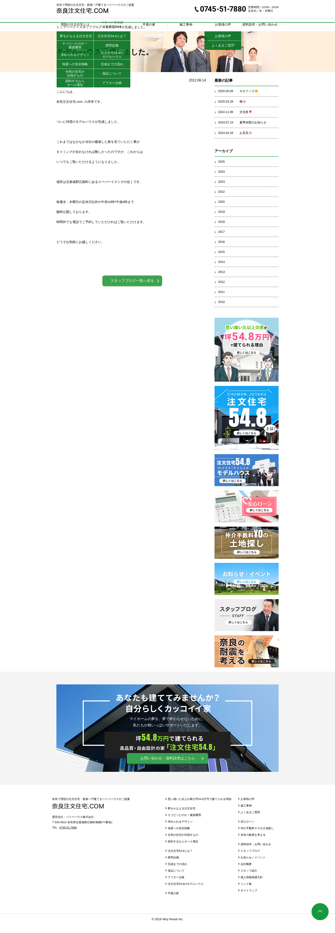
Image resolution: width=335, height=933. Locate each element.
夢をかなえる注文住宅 (181, 817)
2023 (221, 190)
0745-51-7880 (220, 9)
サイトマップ (249, 899)
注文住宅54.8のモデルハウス (186, 892)
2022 (221, 200)
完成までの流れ (177, 872)
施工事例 (185, 24)
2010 (221, 310)
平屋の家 (149, 24)
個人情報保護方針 (252, 885)
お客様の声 (247, 807)
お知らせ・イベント (247, 587)
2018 (221, 230)
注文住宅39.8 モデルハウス (247, 479)
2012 (221, 290)
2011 (221, 300)
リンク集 (246, 892)
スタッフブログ (247, 624)
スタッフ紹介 (249, 879)
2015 (221, 260)
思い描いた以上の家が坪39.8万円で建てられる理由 (247, 358)
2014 (221, 270)
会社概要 (246, 872)
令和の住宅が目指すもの (183, 843)
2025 (221, 170)
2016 (221, 250)
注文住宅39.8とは (247, 426)
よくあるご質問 (250, 820)
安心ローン (247, 515)
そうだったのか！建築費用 (184, 823)
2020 (221, 210)
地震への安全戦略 (179, 836)
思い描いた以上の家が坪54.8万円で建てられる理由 (199, 807)
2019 (221, 220)
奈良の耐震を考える (247, 660)
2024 (221, 180)
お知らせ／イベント (253, 866)
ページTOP (320, 911)
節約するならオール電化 (183, 850)
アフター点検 (176, 885)
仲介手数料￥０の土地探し (247, 551)
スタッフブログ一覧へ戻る (132, 289)
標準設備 (173, 866)
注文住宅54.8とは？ (180, 859)
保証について (176, 879)
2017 (221, 240)
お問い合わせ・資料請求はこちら (167, 767)
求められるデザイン (180, 830)
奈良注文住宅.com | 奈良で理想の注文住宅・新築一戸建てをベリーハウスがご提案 (82, 10)
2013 (221, 280)
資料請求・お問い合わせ (260, 24)
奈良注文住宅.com (78, 814)
